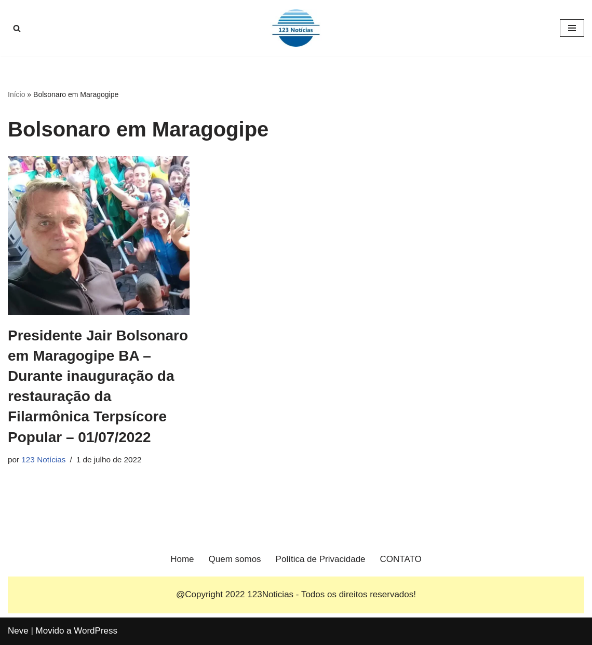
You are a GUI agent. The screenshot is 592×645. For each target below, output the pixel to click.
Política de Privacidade (321, 559)
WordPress (95, 631)
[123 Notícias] (296, 28)
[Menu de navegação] (572, 28)
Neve (18, 631)
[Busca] (17, 28)
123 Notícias (43, 459)
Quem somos (235, 559)
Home (182, 559)
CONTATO (401, 559)
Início (16, 94)
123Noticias (270, 594)
